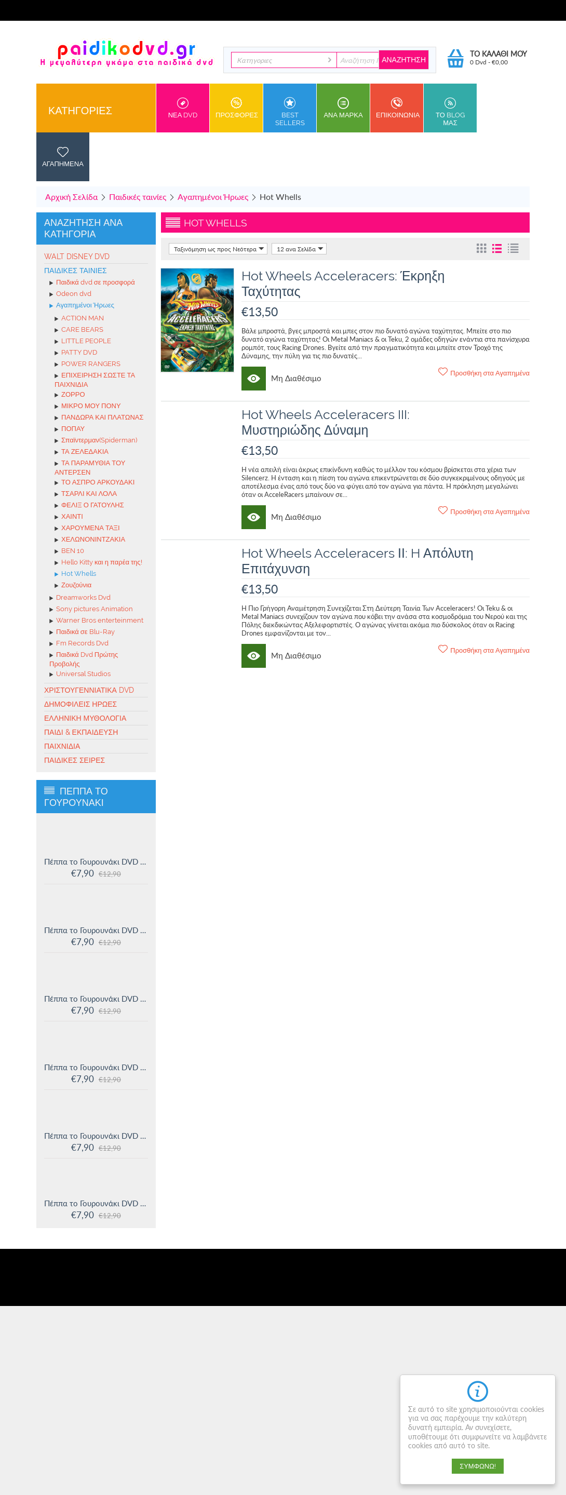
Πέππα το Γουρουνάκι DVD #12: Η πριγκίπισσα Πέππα (96, 1135)
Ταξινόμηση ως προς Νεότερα (219, 248)
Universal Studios (80, 674)
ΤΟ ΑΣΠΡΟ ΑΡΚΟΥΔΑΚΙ (94, 483)
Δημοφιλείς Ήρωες (80, 704)
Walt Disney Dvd (77, 256)
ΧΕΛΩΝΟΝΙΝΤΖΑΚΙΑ (90, 540)
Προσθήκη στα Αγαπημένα (484, 372)
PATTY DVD (76, 353)
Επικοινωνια (398, 108)
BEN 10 (69, 551)
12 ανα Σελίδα (300, 248)
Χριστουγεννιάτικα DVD (89, 690)
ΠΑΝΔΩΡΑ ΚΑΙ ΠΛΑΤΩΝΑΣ (99, 418)
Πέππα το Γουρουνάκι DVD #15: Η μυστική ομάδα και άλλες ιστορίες (96, 930)
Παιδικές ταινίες (137, 196)
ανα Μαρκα (343, 108)
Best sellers (290, 112)
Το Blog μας (450, 112)
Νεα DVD (183, 108)
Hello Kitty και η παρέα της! (98, 563)
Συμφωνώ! (478, 1466)
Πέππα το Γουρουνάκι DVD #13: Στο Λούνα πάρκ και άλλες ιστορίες (96, 1067)
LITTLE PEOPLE (83, 341)
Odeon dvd (70, 294)
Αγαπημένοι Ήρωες (213, 196)
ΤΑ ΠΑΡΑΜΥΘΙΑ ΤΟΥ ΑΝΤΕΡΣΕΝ (90, 467)
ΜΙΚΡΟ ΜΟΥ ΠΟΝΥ (88, 406)
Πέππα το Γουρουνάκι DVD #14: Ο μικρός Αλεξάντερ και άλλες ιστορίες (96, 998)
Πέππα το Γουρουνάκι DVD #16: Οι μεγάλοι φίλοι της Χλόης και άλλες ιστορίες (96, 861)
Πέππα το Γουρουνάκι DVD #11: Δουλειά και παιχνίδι (96, 1203)
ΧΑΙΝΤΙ (69, 517)
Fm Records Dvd (79, 644)
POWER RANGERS (87, 364)
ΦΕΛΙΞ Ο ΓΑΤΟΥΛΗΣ (89, 505)
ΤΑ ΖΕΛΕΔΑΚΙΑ (82, 452)
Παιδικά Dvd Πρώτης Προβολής (83, 659)
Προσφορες (236, 108)
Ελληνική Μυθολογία (85, 718)
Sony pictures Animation (91, 609)
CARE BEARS (79, 330)
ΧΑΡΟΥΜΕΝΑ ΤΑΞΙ (87, 528)
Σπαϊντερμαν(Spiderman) (96, 441)
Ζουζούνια (73, 585)
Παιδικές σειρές (74, 760)
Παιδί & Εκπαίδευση (81, 732)
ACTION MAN (79, 319)
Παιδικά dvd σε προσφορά (92, 283)
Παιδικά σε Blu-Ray (82, 632)
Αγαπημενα (62, 157)
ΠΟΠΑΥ (70, 429)
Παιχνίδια (62, 746)
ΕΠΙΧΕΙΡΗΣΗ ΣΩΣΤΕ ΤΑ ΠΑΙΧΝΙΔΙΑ (95, 379)
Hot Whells (75, 574)
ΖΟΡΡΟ (70, 395)
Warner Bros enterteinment (96, 621)
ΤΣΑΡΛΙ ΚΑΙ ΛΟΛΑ (86, 494)
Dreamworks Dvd (80, 598)
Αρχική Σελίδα (71, 196)
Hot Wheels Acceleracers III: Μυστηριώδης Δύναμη (325, 422)
